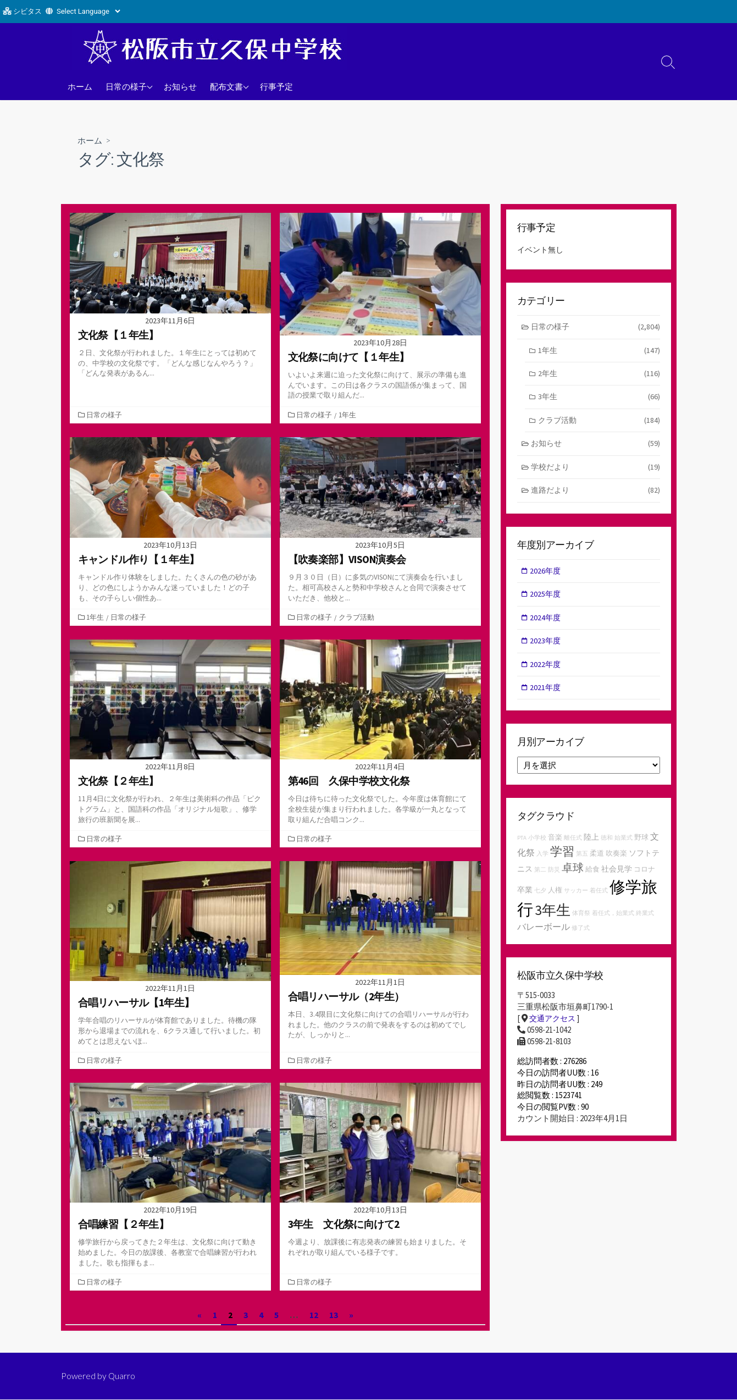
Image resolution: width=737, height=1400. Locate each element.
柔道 (597, 863)
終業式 (645, 923)
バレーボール (543, 936)
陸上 (591, 847)
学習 (562, 861)
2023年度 (547, 648)
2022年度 (547, 673)
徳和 (607, 847)
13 (333, 1314)
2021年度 (547, 696)
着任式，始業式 (613, 923)
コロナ (644, 879)
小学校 (537, 847)
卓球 (573, 877)
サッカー (576, 900)
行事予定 (276, 86)
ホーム (80, 86)
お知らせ (180, 86)
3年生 (599, 400)
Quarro (122, 1376)
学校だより (595, 472)
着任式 (599, 900)
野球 (641, 847)
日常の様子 (126, 86)
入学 (542, 863)
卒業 (525, 900)
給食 (592, 879)
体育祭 (581, 923)
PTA (522, 847)
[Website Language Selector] (88, 11)
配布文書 (226, 86)
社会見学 (616, 879)
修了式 (581, 937)
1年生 (348, 414)
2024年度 (547, 625)
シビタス (27, 11)
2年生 (599, 376)
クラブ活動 (357, 617)
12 (313, 1314)
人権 (555, 900)
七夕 (540, 900)
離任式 (573, 847)
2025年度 (547, 601)
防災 (554, 879)
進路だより (595, 495)
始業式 (623, 847)
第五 (582, 863)
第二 (540, 879)
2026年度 (547, 576)
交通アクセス (554, 1028)
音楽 (555, 847)
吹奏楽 (616, 863)
